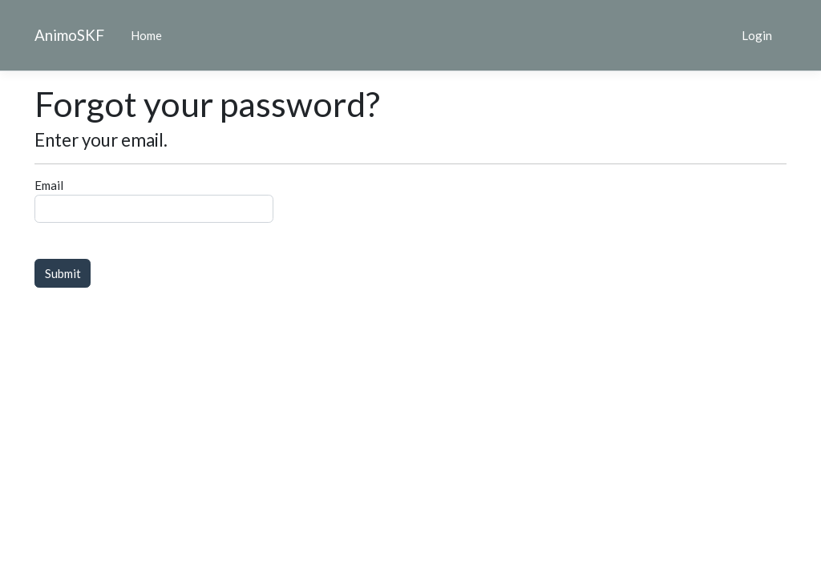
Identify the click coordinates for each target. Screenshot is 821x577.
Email (48, 185)
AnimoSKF (69, 35)
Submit (63, 273)
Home (146, 35)
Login (757, 35)
